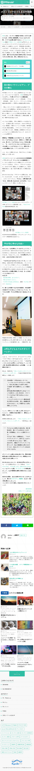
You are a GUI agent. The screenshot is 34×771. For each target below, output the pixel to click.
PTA (4, 17)
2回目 (20, 42)
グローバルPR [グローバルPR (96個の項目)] (15, 736)
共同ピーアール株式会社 (25, 491)
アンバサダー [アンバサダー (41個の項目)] (20, 729)
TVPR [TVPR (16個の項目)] (24, 725)
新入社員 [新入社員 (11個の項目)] (26, 748)
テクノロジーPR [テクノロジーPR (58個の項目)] (26, 740)
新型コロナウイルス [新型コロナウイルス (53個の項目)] (7, 752)
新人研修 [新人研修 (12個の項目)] (19, 748)
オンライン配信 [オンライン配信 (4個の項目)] (6, 736)
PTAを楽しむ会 (14, 466)
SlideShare (9, 284)
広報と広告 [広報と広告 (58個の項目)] (12, 748)
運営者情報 (29, 489)
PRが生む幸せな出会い (10, 71)
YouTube (26, 281)
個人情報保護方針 (7, 689)
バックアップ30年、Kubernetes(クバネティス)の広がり (24, 664)
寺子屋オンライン (13, 42)
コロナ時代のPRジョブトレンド (18, 552)
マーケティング (9, 611)
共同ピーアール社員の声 (16, 6)
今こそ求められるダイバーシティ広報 (24, 640)
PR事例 (26, 6)
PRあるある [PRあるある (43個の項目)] (8, 725)
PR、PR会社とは (4, 6)
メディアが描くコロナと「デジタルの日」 (8, 665)
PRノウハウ (5, 706)
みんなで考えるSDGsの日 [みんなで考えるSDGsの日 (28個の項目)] (8, 729)
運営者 (9, 538)
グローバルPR (5, 608)
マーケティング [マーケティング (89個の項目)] (6, 744)
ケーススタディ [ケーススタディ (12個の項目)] (25, 736)
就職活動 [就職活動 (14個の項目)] (28, 744)
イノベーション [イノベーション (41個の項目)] (6, 733)
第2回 (26, 232)
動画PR (12, 634)
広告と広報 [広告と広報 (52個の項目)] (4, 748)
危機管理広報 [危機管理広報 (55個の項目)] (21, 744)
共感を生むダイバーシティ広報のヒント (24, 610)
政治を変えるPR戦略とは (16, 578)
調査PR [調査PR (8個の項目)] (20, 752)
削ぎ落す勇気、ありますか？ (11, 277)
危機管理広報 (4, 635)
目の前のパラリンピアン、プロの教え (14, 66)
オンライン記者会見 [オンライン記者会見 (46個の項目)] (27, 733)
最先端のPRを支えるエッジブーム (8, 616)
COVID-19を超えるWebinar (11, 281)
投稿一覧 (22, 535)
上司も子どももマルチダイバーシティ (14, 76)
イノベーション (4, 658)
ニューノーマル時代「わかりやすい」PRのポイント (8, 639)
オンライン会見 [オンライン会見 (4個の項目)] (16, 733)
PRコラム (5, 702)
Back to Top (17, 674)
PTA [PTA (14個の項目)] (20, 725)
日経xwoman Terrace (25, 466)
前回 (3, 35)
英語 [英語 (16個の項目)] (15, 752)
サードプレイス (20, 468)
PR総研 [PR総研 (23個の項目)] (15, 725)
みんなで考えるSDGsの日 (8, 657)
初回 (21, 95)
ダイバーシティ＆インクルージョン (14, 17)
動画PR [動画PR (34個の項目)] (13, 744)
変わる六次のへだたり (10, 279)
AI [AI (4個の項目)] (2, 725)
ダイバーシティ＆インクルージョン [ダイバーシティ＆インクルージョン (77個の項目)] (11, 740)
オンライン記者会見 (23, 632)
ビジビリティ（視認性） (17, 478)
